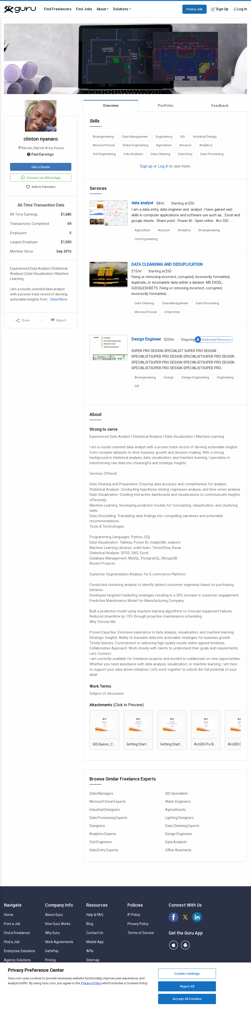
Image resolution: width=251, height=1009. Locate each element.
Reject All (187, 986)
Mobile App (95, 942)
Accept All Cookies (187, 999)
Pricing (50, 960)
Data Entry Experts (103, 850)
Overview (111, 105)
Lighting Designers (179, 818)
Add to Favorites (40, 187)
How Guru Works (57, 924)
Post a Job (194, 9)
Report (58, 320)
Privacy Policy (138, 924)
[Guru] (20, 9)
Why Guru (52, 933)
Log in (163, 166)
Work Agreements (59, 942)
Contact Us (94, 933)
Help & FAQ (94, 915)
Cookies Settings (187, 973)
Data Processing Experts (108, 818)
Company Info (59, 905)
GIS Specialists (176, 793)
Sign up (146, 166)
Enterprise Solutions (19, 951)
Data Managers (101, 793)
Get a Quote (40, 167)
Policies (135, 905)
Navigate (13, 905)
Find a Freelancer (17, 933)
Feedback (219, 105)
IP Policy (133, 915)
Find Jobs (84, 9)
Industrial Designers (104, 810)
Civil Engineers (100, 842)
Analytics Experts (102, 834)
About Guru (54, 915)
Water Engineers (178, 801)
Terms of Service (140, 933)
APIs (89, 951)
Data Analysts (176, 842)
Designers (97, 826)
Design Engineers (178, 834)
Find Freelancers (58, 9)
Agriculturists (175, 810)
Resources (97, 905)
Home (8, 915)
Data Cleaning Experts (182, 826)
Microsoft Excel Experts (107, 801)
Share (23, 320)
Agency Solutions (17, 960)
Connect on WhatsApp (40, 178)
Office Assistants (178, 850)
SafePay (52, 951)
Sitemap (93, 960)
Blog (89, 924)
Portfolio (165, 105)
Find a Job (12, 942)
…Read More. (58, 299)
